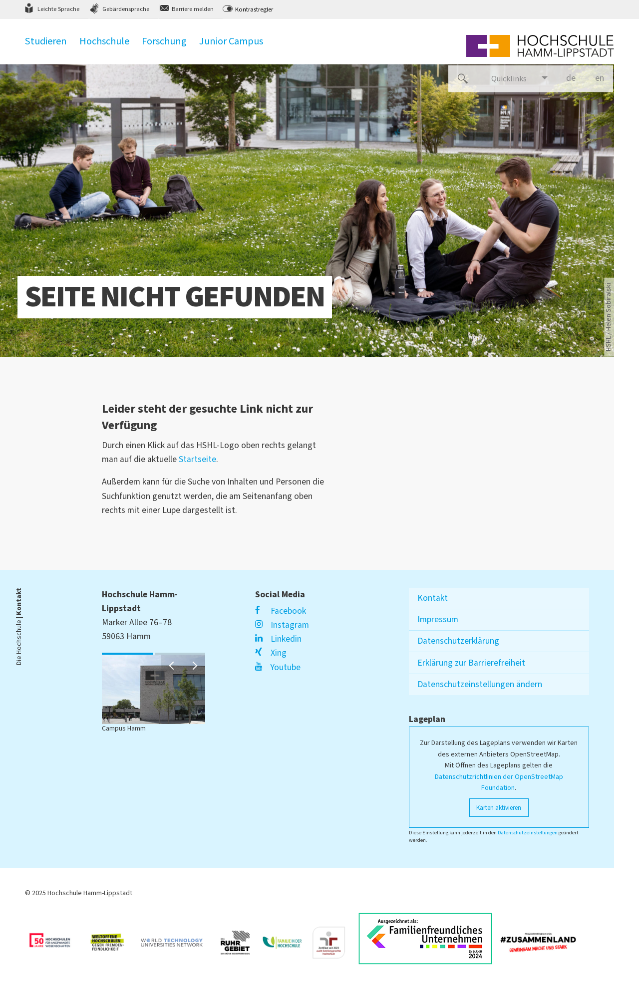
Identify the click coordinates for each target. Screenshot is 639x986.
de (575, 82)
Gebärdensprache (125, 8)
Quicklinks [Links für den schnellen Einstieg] (509, 78)
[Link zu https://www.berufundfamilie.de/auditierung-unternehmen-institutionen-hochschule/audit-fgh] (332, 938)
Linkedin (278, 639)
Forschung (164, 46)
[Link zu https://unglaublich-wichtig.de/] (56, 939)
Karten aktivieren (498, 807)
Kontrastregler (254, 9)
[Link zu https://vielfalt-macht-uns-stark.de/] (542, 939)
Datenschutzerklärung (458, 641)
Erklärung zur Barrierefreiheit (471, 663)
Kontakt (432, 598)
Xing (270, 653)
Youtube (277, 667)
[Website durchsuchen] (462, 78)
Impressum (437, 619)
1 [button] (104, 654)
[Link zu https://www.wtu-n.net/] (175, 939)
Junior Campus (231, 46)
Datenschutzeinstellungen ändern (479, 684)
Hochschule (104, 46)
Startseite (197, 459)
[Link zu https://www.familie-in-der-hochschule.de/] (286, 939)
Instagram (282, 625)
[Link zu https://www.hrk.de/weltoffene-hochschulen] (111, 939)
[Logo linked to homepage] (540, 46)
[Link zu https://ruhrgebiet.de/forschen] (239, 938)
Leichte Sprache (58, 8)
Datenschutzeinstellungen (528, 832)
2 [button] (157, 654)
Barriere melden (193, 8)
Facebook (280, 611)
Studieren (46, 46)
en (604, 77)
